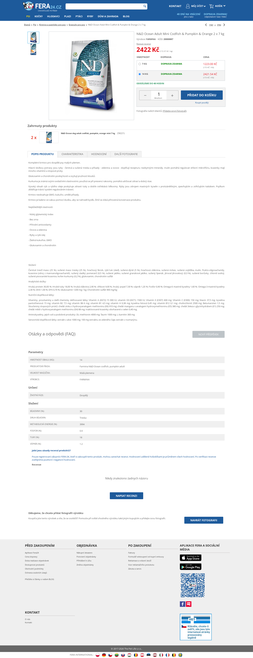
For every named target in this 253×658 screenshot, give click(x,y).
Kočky (39, 16)
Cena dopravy (31, 556)
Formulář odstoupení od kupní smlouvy (146, 556)
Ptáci (79, 16)
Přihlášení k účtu (84, 560)
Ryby (90, 16)
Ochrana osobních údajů (36, 572)
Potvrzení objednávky (86, 556)
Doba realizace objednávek (37, 560)
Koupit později (202, 102)
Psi (28, 16)
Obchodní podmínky (34, 568)
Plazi (67, 16)
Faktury (131, 552)
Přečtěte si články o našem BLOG (39, 579)
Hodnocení (99, 154)
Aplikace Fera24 (32, 552)
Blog (126, 16)
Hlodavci (53, 16)
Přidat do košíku (201, 95)
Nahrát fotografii (203, 520)
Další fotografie (126, 154)
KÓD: (160, 39)
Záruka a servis (134, 568)
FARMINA (151, 39)
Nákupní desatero (84, 552)
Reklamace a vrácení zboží (139, 560)
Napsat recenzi (143, 43)
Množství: (158, 98)
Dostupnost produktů (34, 564)
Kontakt (28, 622)
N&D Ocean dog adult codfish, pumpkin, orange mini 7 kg (88, 133)
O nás (27, 619)
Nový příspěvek (208, 334)
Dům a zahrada (108, 16)
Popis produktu (42, 154)
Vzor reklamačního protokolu (141, 564)
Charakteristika (72, 154)
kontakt (175, 6)
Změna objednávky (85, 564)
